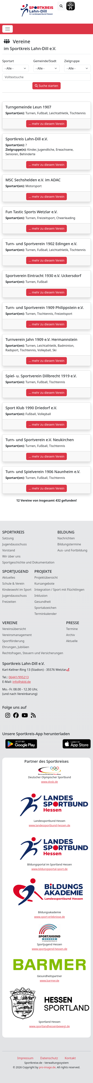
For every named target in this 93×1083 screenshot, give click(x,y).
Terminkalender (45, 614)
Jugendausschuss (14, 544)
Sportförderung (13, 641)
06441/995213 (19, 677)
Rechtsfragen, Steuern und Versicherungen (32, 653)
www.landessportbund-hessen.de (49, 825)
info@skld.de (21, 682)
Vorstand (8, 550)
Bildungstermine (69, 544)
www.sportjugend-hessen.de (49, 949)
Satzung (8, 538)
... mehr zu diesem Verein (46, 124)
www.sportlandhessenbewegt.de (49, 1026)
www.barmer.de (49, 980)
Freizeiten (9, 602)
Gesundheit (42, 602)
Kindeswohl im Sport (16, 589)
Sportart (8, 61)
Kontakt (70, 1058)
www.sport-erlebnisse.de (49, 917)
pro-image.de (47, 1067)
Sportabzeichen (45, 608)
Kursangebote (44, 583)
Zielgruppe (71, 61)
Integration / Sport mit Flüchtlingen (59, 589)
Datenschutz (49, 1058)
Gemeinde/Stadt (44, 61)
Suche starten (46, 86)
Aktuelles (8, 577)
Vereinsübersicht (14, 629)
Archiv (70, 635)
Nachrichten (66, 538)
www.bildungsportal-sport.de (49, 869)
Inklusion (40, 596)
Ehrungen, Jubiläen (15, 647)
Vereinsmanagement (17, 635)
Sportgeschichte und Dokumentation (28, 562)
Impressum (25, 1058)
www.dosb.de (49, 781)
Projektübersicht (46, 577)
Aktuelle (72, 641)
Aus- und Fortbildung (72, 550)
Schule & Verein (13, 583)
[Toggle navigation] (7, 29)
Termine (72, 629)
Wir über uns (11, 556)
